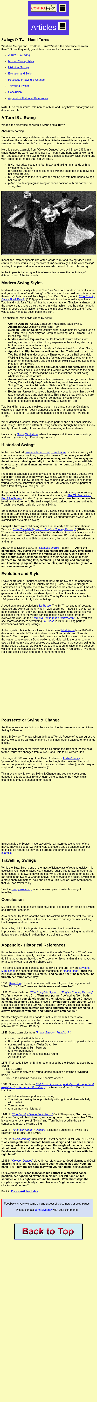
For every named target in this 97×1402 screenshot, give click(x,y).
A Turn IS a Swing (19, 55)
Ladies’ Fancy (71, 758)
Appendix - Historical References (28, 98)
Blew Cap (14, 983)
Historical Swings (18, 67)
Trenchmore (58, 452)
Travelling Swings (19, 85)
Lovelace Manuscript (37, 452)
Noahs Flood (70, 970)
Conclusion (15, 92)
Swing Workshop (27, 434)
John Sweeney (44, 1209)
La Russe (45, 605)
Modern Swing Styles (21, 61)
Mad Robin (67, 630)
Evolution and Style (20, 73)
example (6, 852)
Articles (48, 27)
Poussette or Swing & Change (26, 79)
